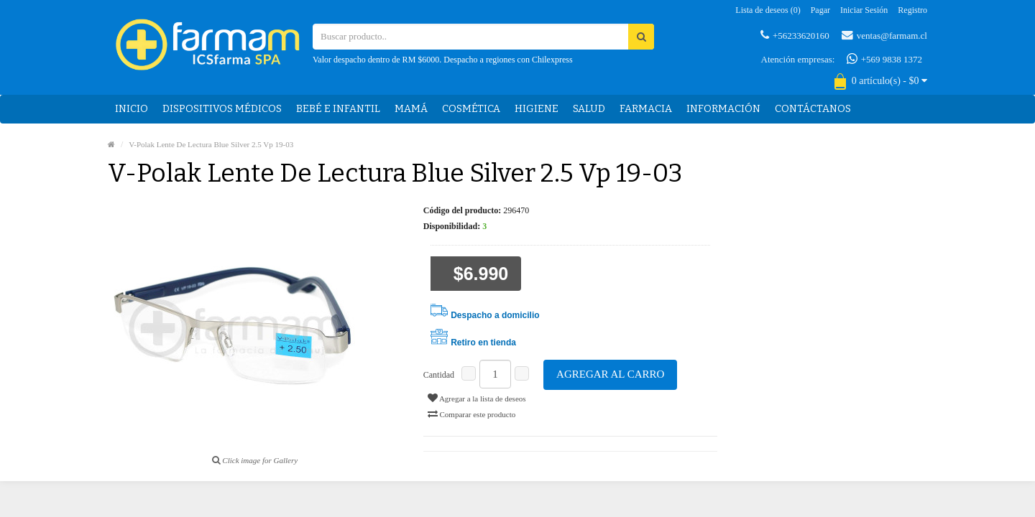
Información (723, 109)
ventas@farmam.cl (884, 35)
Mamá (411, 109)
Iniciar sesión (864, 10)
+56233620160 (794, 35)
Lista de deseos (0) (767, 10)
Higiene (536, 109)
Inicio (131, 109)
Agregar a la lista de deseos (477, 398)
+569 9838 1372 (884, 59)
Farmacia (646, 109)
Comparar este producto (471, 414)
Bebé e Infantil (338, 109)
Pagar (820, 10)
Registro (912, 10)
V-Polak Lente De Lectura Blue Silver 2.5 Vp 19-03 (211, 144)
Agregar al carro (610, 374)
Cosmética (471, 109)
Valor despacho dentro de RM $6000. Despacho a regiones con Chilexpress (443, 60)
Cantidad (438, 375)
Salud (589, 109)
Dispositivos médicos (222, 109)
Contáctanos (813, 109)
